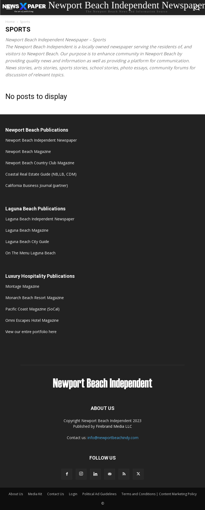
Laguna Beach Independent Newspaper (39, 218)
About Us (16, 494)
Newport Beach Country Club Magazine (39, 162)
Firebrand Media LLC (114, 426)
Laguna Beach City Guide (27, 241)
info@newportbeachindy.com (113, 437)
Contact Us (55, 494)
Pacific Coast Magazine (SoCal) (32, 309)
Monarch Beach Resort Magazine (34, 297)
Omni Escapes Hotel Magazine (32, 320)
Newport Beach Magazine (28, 151)
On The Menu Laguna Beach (30, 252)
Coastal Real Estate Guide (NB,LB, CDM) (41, 174)
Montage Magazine (22, 286)
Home (10, 21)
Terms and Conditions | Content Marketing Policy (159, 494)
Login (73, 494)
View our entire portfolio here (31, 331)
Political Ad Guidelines (99, 494)
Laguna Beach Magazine (26, 230)
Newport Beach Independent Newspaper (41, 140)
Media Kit (35, 494)
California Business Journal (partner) (36, 185)
